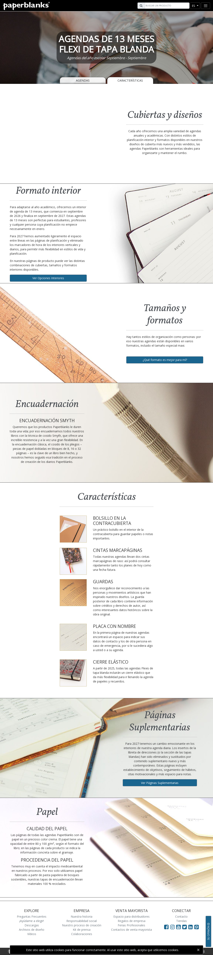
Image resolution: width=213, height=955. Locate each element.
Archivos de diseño (31, 930)
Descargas (32, 925)
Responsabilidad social (81, 921)
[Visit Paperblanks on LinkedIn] (191, 926)
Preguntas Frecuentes (31, 916)
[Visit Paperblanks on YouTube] (179, 926)
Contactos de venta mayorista (131, 930)
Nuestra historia (81, 916)
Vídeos (31, 934)
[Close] (198, 949)
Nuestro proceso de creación (81, 925)
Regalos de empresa (131, 921)
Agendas (83, 80)
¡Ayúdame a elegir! (31, 921)
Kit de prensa (81, 930)
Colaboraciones (81, 934)
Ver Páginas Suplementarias (159, 783)
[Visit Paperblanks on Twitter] (185, 926)
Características (130, 80)
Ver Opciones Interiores (48, 278)
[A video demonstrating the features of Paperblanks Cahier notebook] (56, 133)
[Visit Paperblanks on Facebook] (166, 926)
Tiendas (181, 921)
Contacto (181, 916)
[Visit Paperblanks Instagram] (172, 926)
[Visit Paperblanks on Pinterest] (196, 926)
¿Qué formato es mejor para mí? (165, 360)
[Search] (166, 5)
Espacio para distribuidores (131, 916)
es (194, 6)
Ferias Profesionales (131, 925)
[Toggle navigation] (205, 5)
